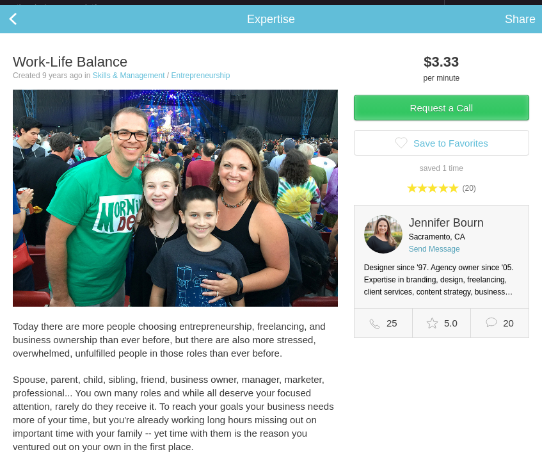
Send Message (434, 259)
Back (25, 29)
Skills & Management (129, 85)
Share (520, 29)
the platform (70, 7)
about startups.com (489, 8)
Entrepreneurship (200, 85)
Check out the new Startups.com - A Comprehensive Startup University (305, 8)
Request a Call (441, 118)
